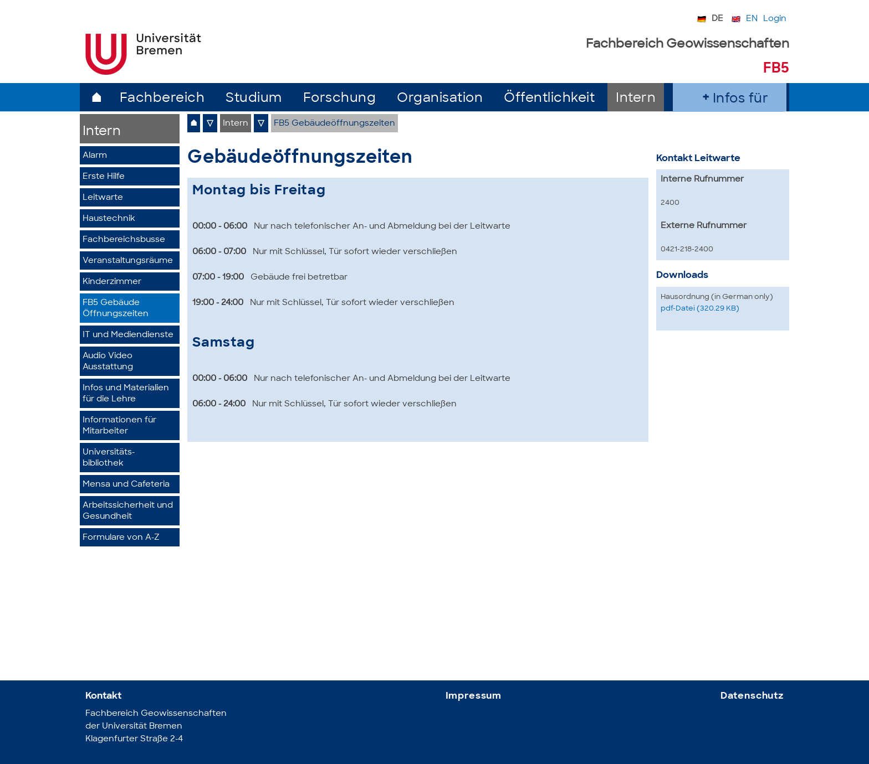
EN (752, 19)
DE (717, 19)
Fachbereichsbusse (124, 240)
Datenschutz (752, 696)
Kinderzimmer (112, 282)
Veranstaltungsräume (128, 261)
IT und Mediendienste (128, 335)
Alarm (95, 156)
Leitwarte (103, 198)
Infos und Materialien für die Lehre (126, 394)
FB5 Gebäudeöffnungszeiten (334, 124)
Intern (636, 98)
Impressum (474, 696)
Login (774, 19)
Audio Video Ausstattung (108, 361)
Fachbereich (162, 98)
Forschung (339, 98)
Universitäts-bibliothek (109, 458)
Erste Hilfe (104, 177)
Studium (254, 98)
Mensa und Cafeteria (126, 485)
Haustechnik (109, 219)
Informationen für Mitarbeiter (119, 426)
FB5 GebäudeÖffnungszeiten (116, 308)
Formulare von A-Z (121, 538)
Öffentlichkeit (549, 98)
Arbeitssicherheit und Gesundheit (128, 511)
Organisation (440, 98)
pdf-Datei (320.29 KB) (700, 308)
